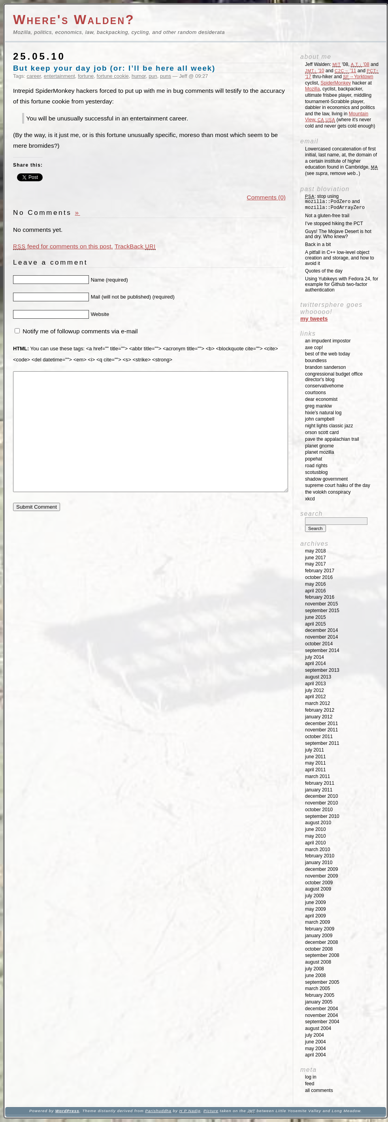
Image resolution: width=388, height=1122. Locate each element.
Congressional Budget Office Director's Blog (334, 376)
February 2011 (319, 783)
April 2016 (315, 591)
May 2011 (315, 763)
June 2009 (315, 902)
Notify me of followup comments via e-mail (80, 331)
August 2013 (318, 677)
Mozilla (312, 89)
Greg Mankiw (318, 406)
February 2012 (319, 710)
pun (153, 76)
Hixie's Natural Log (323, 412)
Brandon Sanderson (325, 367)
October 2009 (319, 882)
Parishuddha (158, 1111)
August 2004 (318, 1028)
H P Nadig (190, 1111)
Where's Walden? (74, 19)
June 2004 (315, 1042)
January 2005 (318, 1002)
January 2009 (318, 935)
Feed (309, 1083)
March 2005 (317, 988)
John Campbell (319, 419)
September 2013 (322, 670)
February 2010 (319, 856)
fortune (86, 76)
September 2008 (322, 955)
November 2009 (321, 876)
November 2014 (321, 637)
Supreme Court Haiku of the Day (337, 485)
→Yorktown (358, 76)
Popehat (313, 459)
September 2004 (322, 1021)
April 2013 (315, 683)
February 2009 (319, 929)
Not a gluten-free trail (327, 215)
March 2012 (317, 703)
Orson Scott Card (322, 432)
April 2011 (315, 769)
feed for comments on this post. (63, 246)
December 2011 (321, 723)
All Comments (319, 1090)
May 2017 (315, 564)
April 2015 (315, 624)
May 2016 (315, 584)
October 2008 (319, 949)
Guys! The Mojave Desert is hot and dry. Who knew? (338, 234)
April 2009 (315, 916)
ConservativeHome (324, 386)
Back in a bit (318, 244)
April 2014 (315, 663)
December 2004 (321, 1008)
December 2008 (321, 942)
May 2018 (315, 551)
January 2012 (318, 717)
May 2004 (315, 1048)
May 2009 (315, 909)
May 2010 (315, 836)
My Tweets (314, 319)
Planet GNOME (319, 446)
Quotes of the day (324, 271)
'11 (345, 70)
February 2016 (319, 597)
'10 (314, 70)
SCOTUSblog (316, 472)
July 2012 (314, 690)
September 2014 (322, 650)
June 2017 (315, 557)
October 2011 (319, 736)
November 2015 (321, 604)
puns (165, 76)
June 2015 (315, 617)
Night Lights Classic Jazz (329, 426)
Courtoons (315, 392)
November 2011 (321, 730)
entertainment (59, 76)
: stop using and (335, 202)
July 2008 (314, 969)
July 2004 (314, 1035)
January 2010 (318, 862)
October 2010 (319, 809)
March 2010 (317, 849)
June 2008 (315, 975)
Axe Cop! (314, 347)
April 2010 (315, 843)
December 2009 (321, 869)
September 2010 (322, 816)
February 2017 (319, 570)
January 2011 (318, 790)
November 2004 (321, 1015)
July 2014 (314, 657)
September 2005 (322, 982)
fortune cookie (113, 76)
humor (139, 76)
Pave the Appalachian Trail (332, 439)
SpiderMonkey (335, 83)
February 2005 (319, 995)
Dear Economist (321, 399)
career (34, 76)
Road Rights (316, 465)
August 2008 (318, 962)
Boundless (316, 360)
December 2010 (321, 796)
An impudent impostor (327, 341)
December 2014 (321, 630)
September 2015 (322, 610)
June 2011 (315, 756)
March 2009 (317, 922)
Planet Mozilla (319, 452)
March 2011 (317, 776)
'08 (360, 64)
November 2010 (321, 803)
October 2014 (319, 644)
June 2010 (315, 829)
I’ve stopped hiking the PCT (334, 223)
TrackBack (135, 246)
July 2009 (314, 895)
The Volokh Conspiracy (327, 492)
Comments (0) (266, 197)
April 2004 (315, 1055)
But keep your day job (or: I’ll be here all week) (114, 68)
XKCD (310, 499)
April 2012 (315, 696)
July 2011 (314, 750)
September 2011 (322, 743)
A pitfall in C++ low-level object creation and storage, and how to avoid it (339, 258)
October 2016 (319, 577)
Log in (310, 1077)
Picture (210, 1111)
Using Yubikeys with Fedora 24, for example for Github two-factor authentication (341, 284)
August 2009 (318, 889)
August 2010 (318, 822)
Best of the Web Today (327, 354)
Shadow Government (326, 479)
